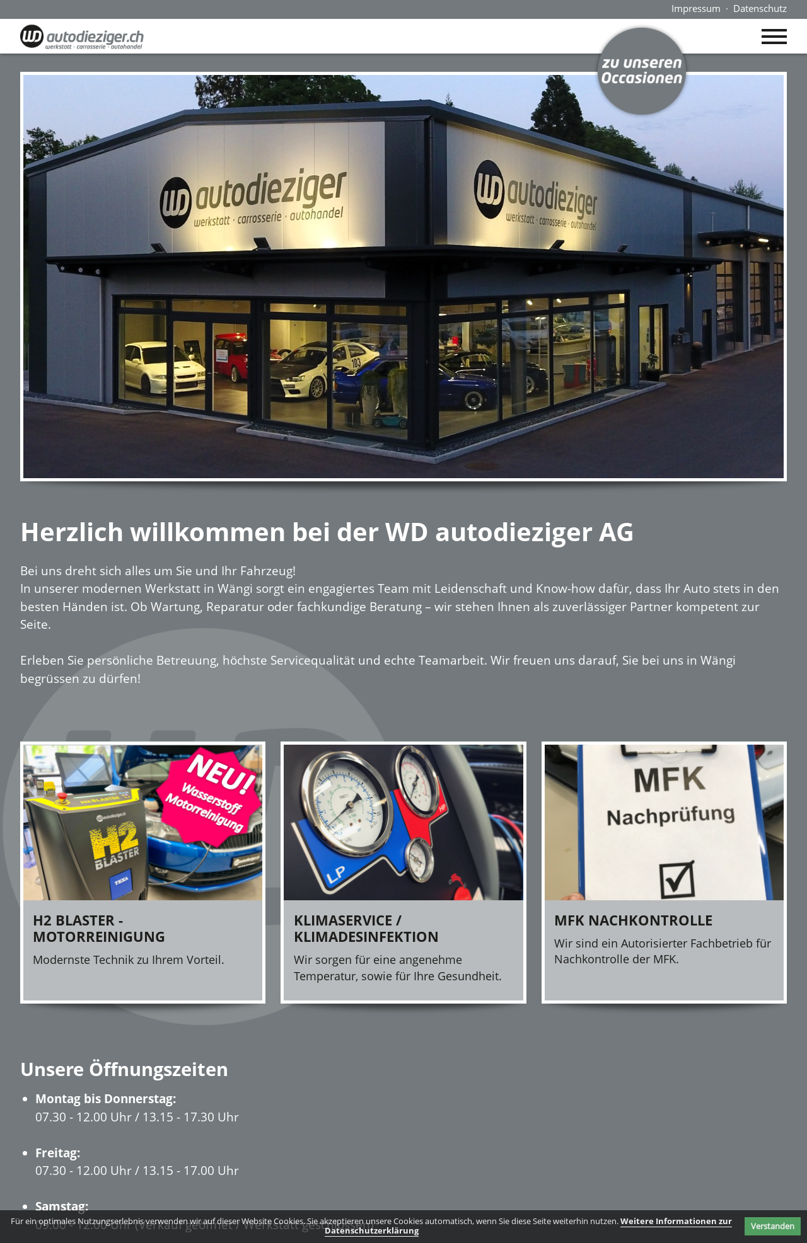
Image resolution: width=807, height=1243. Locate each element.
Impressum (696, 8)
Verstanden (772, 1226)
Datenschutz (760, 8)
